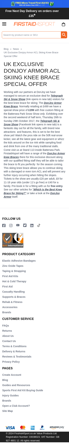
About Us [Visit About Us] (8, 335)
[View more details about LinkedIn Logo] (31, 226)
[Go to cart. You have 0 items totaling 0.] (63, 27)
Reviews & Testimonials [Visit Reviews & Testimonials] (16, 356)
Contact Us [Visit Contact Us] (9, 341)
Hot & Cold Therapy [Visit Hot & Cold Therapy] (14, 281)
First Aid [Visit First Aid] (7, 286)
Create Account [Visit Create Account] (11, 374)
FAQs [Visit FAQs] (5, 325)
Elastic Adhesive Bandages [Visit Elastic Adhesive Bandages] (19, 260)
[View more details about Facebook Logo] (4, 226)
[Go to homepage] (34, 24)
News (16, 49)
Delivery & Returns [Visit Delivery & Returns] (13, 351)
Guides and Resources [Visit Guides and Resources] (16, 385)
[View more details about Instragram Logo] (11, 226)
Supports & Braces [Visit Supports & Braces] (13, 296)
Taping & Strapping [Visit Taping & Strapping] (14, 271)
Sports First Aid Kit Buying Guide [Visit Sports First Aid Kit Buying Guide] (22, 390)
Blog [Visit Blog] (5, 380)
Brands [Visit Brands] (6, 312)
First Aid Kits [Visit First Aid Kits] (10, 276)
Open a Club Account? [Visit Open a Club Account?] (16, 405)
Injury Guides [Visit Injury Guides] (10, 395)
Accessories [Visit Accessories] (9, 307)
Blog (6, 49)
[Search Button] (64, 35)
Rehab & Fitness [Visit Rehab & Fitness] (12, 302)
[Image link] (24, 226)
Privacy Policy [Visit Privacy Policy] (11, 361)
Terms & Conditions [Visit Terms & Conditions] (14, 346)
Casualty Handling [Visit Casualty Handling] (13, 291)
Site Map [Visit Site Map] (7, 410)
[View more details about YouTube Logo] (18, 226)
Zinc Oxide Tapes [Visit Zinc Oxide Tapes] (12, 265)
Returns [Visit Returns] (7, 330)
